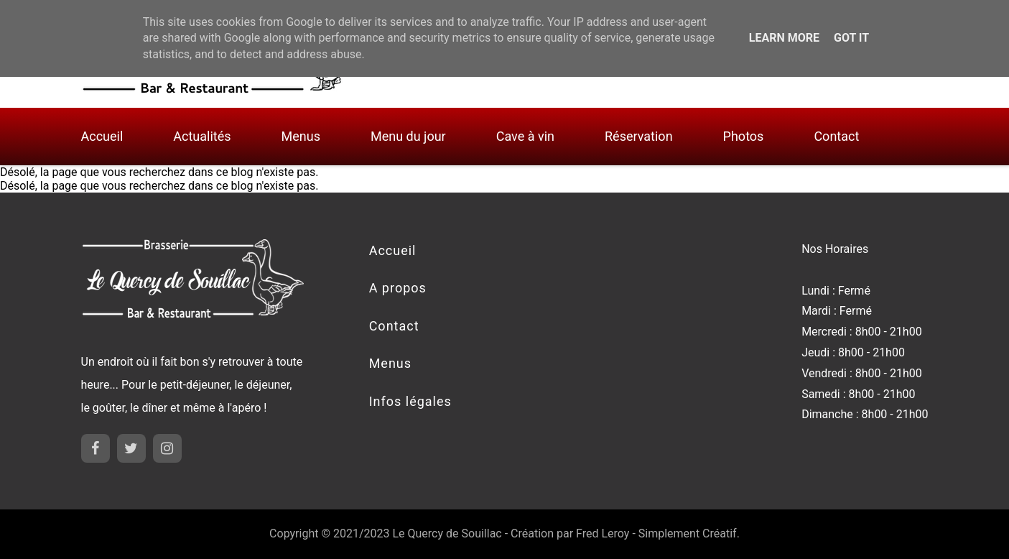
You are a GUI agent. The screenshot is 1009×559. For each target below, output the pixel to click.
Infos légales (410, 401)
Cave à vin (525, 136)
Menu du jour (408, 136)
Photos (743, 136)
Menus (301, 136)
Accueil (102, 136)
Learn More (784, 38)
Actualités (202, 136)
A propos (398, 287)
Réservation (639, 136)
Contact (836, 136)
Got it (851, 38)
